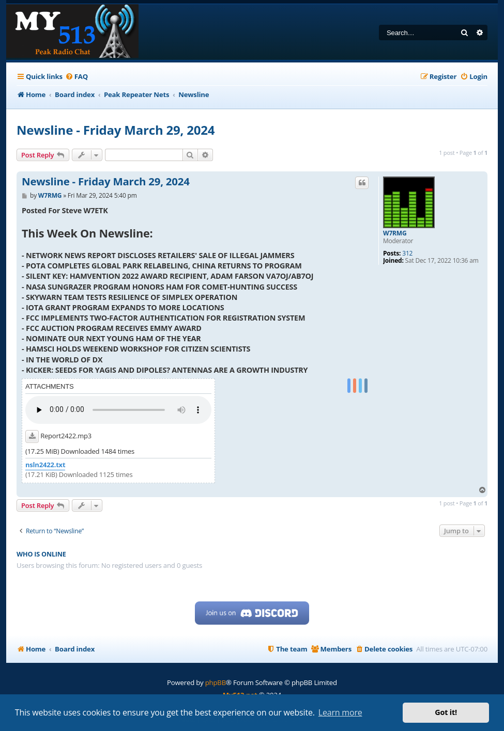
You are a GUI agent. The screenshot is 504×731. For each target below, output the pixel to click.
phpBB (215, 682)
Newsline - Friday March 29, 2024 (116, 129)
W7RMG (394, 233)
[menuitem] (76, 76)
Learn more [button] (340, 712)
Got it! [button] (446, 712)
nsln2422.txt (45, 464)
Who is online (41, 554)
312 (407, 253)
